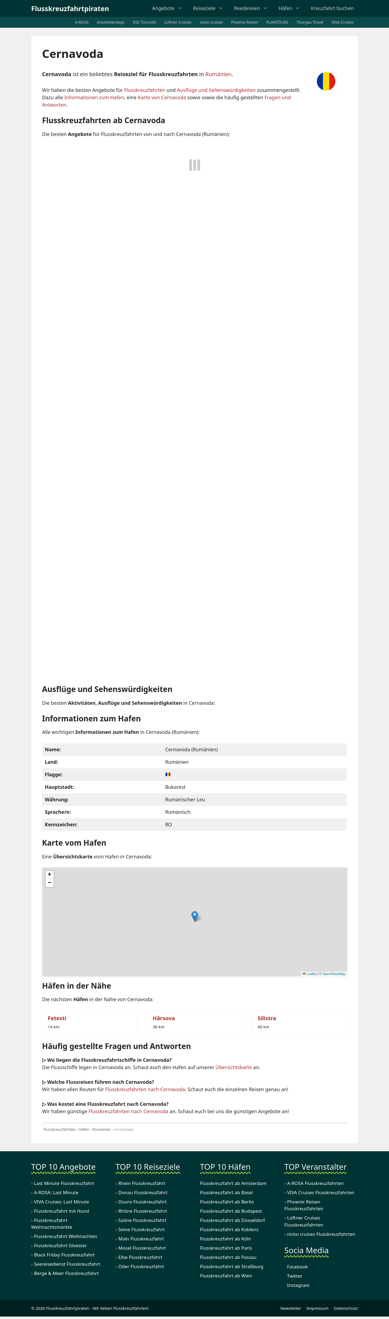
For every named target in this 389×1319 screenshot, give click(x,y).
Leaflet (309, 974)
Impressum (317, 1308)
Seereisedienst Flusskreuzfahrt (67, 1264)
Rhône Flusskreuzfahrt (142, 1211)
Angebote (167, 8)
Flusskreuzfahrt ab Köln (225, 1239)
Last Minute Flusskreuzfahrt (64, 1184)
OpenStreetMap (334, 974)
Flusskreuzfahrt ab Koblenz (229, 1230)
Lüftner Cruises (178, 22)
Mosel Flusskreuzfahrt (142, 1248)
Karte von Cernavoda (162, 97)
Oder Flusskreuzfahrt (141, 1267)
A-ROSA (82, 22)
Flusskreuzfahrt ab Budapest (231, 1211)
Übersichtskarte (234, 1067)
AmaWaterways (110, 22)
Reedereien (251, 8)
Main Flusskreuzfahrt (141, 1239)
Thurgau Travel (309, 22)
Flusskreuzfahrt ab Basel (226, 1193)
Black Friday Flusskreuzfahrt (64, 1255)
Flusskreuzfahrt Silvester (60, 1246)
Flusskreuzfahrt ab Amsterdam (233, 1184)
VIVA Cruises (343, 22)
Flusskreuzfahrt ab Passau (228, 1258)
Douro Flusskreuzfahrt (142, 1202)
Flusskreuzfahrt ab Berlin (227, 1202)
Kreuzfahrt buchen (331, 8)
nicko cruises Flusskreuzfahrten (321, 1234)
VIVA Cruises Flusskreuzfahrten (320, 1193)
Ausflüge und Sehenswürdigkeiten (216, 90)
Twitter (293, 1276)
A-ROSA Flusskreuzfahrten (315, 1184)
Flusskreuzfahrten (144, 90)
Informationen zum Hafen (94, 97)
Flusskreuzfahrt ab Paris (226, 1248)
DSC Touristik (144, 22)
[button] (194, 917)
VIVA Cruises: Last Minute (61, 1202)
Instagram (297, 1286)
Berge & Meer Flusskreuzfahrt (66, 1274)
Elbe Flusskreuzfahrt (140, 1258)
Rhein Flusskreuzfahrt (142, 1184)
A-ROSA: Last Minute (56, 1193)
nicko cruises (211, 22)
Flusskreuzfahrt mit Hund (61, 1211)
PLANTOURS (277, 22)
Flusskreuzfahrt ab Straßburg (231, 1267)
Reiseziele (208, 8)
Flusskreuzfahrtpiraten (70, 8)
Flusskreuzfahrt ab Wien (226, 1276)
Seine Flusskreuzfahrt (141, 1230)
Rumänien (218, 74)
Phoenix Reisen (244, 22)
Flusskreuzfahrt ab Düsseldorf (232, 1221)
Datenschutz (346, 1308)
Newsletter (289, 1308)
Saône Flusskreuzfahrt (142, 1221)
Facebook (296, 1267)
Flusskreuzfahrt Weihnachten (65, 1237)
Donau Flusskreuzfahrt (143, 1193)
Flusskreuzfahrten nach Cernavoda (145, 1090)
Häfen (290, 8)
